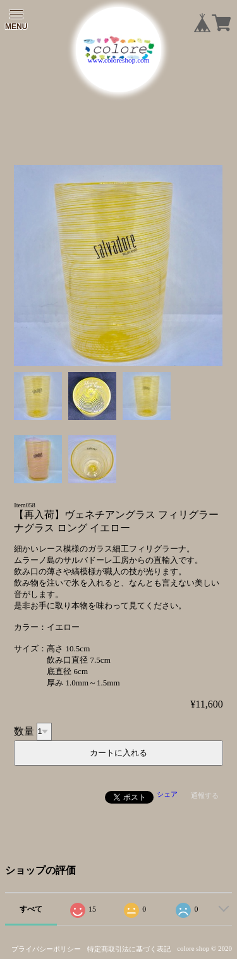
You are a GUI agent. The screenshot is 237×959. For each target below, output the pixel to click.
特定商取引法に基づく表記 (129, 949)
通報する (205, 795)
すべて (31, 909)
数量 (24, 730)
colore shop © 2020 (204, 948)
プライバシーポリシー (46, 949)
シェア (167, 794)
